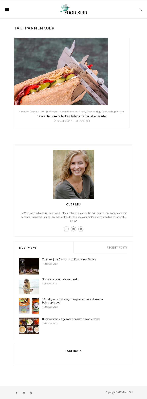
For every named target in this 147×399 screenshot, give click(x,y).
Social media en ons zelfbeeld (60, 279)
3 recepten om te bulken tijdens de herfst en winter (72, 116)
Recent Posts (117, 247)
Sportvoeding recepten (113, 112)
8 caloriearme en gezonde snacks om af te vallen (71, 319)
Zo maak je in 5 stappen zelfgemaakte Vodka (69, 259)
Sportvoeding (93, 112)
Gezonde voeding (68, 112)
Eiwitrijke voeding (49, 112)
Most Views (28, 247)
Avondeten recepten (29, 112)
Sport (82, 112)
